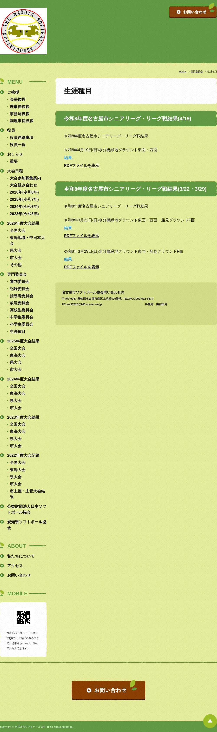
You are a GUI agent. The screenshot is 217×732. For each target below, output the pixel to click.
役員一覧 (17, 145)
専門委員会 (197, 71)
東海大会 (17, 355)
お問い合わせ (19, 575)
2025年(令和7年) (24, 199)
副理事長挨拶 (21, 121)
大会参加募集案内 (25, 178)
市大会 (15, 258)
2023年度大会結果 (23, 417)
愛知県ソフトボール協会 (26, 525)
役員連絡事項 (21, 137)
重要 (14, 161)
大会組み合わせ (23, 185)
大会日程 (15, 171)
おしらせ (15, 154)
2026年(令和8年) (24, 192)
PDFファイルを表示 (81, 165)
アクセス (15, 566)
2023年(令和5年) (24, 214)
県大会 (15, 250)
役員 (11, 130)
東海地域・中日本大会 (27, 241)
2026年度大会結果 (23, 223)
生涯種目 (17, 331)
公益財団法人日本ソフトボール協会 (26, 509)
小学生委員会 (21, 324)
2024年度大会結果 (23, 379)
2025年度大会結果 (23, 341)
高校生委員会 (21, 310)
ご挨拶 (13, 92)
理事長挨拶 (19, 107)
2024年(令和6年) (24, 206)
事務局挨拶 (19, 114)
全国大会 (17, 230)
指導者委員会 (21, 296)
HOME (182, 71)
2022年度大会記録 (23, 455)
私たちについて (21, 556)
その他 (15, 265)
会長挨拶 (17, 99)
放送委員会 (19, 303)
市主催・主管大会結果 (27, 494)
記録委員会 (19, 289)
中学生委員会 (21, 317)
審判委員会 (19, 281)
